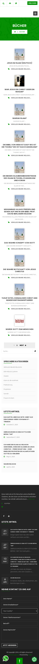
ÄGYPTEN (6, 503)
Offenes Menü (35, 13)
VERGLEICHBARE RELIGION (13, 367)
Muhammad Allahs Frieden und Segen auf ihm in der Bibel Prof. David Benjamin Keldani (19, 211)
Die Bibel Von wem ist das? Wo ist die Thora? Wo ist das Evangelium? (19, 145)
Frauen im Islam (9, 398)
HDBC (30, 655)
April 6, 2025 (9, 467)
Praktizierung (8, 385)
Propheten (7, 389)
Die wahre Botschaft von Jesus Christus (19, 270)
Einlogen (32, 3)
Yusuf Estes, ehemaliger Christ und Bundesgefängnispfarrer (19, 299)
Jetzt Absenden (9, 645)
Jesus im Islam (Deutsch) (19, 63)
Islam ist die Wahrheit (11, 380)
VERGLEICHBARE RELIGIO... (21, 69)
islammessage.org (13, 655)
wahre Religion (10, 464)
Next (23, 345)
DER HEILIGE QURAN (10, 371)
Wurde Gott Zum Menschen (19, 329)
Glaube (6, 376)
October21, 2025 (11, 424)
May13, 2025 (9, 456)
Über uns (32, 499)
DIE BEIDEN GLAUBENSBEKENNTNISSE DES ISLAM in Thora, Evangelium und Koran (19, 178)
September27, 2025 (12, 437)
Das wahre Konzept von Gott (19, 242)
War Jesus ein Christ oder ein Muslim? (19, 90)
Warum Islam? (19, 118)
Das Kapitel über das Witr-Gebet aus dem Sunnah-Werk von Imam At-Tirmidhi (18, 419)
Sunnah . (6, 393)
